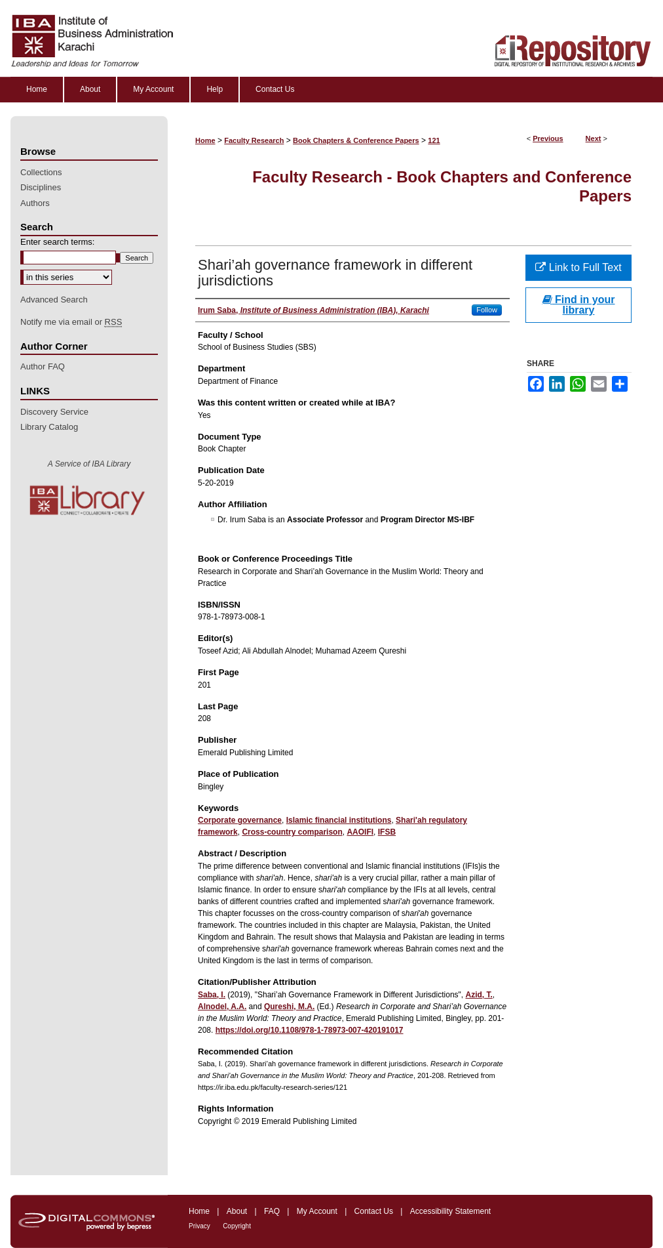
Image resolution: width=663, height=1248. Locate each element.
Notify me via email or (71, 322)
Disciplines (40, 187)
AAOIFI (360, 832)
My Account (317, 1211)
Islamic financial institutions (339, 820)
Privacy (199, 1226)
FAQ (272, 1211)
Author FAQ (42, 366)
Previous (548, 138)
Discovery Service (54, 412)
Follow (486, 310)
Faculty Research (254, 140)
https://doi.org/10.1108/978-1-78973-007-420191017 (310, 1030)
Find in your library (578, 305)
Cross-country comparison (292, 832)
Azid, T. (478, 994)
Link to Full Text (578, 267)
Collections (41, 172)
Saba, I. (211, 994)
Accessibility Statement (450, 1211)
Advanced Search (54, 299)
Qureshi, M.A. (289, 1006)
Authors (35, 203)
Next (593, 138)
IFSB (387, 832)
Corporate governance (240, 820)
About (237, 1211)
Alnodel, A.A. (222, 1006)
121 (434, 140)
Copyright (237, 1226)
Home (205, 140)
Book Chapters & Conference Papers (356, 140)
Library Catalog (49, 427)
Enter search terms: (57, 242)
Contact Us (373, 1211)
